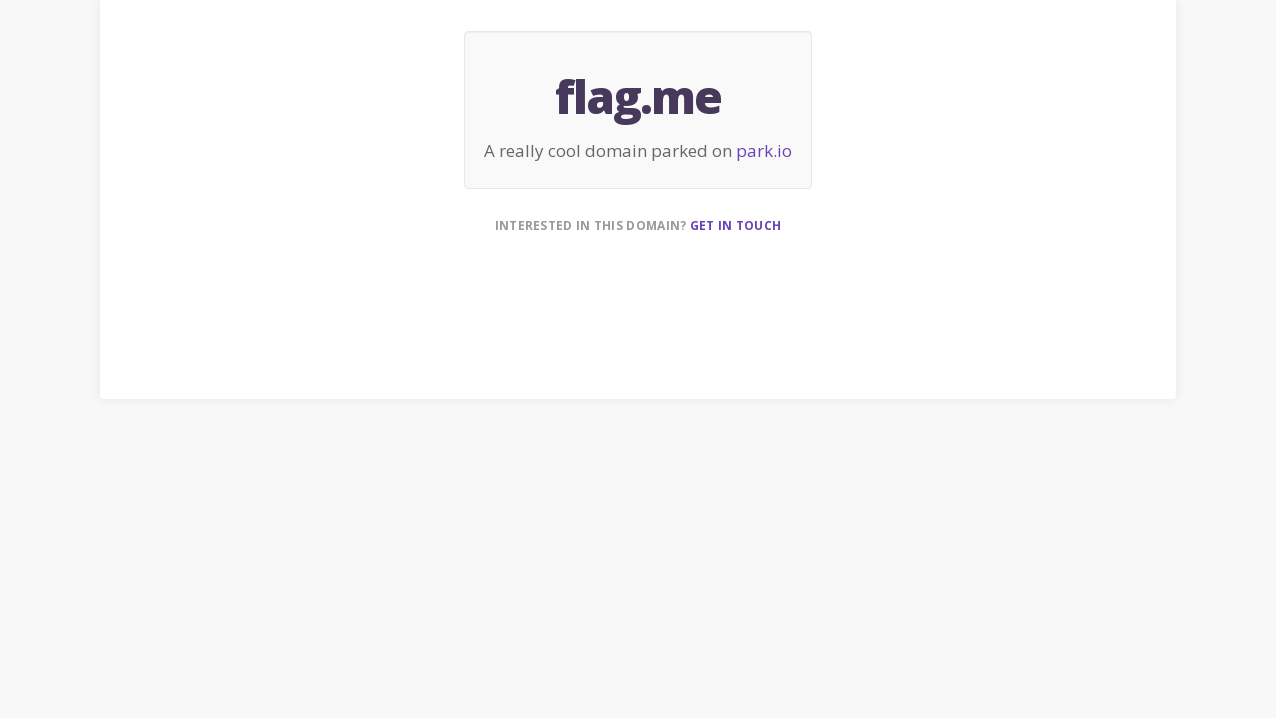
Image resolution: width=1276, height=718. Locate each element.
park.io (764, 150)
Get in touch (736, 225)
